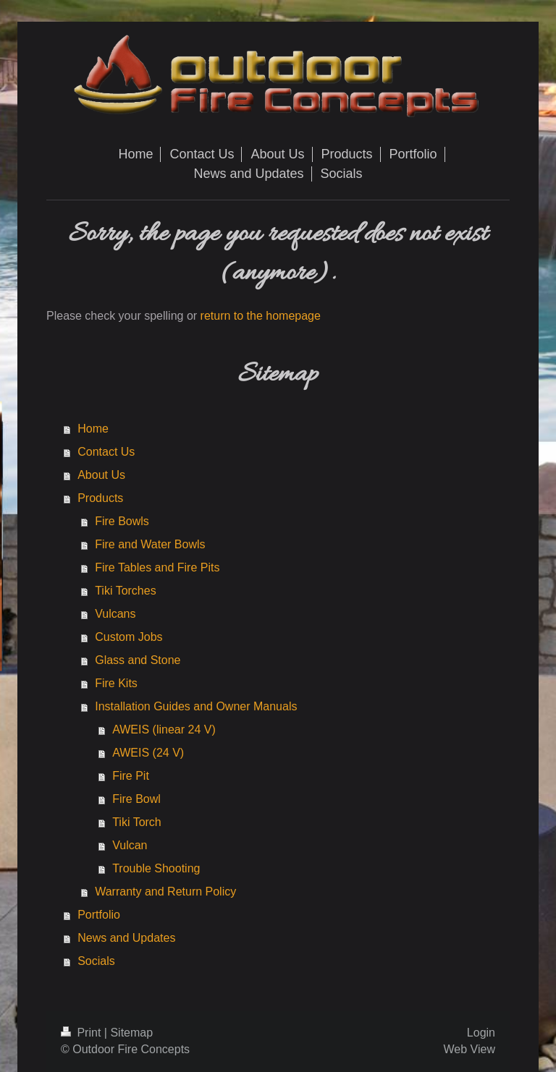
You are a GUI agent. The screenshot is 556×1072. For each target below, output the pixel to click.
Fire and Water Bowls (150, 544)
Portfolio (98, 915)
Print (82, 1032)
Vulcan (129, 845)
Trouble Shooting (156, 868)
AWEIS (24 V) (148, 752)
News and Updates (126, 938)
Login (481, 1032)
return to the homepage (261, 316)
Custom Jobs (128, 637)
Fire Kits (116, 683)
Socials (96, 961)
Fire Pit (130, 776)
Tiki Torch (136, 822)
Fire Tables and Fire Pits (157, 567)
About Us (101, 475)
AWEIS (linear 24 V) (164, 729)
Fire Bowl (136, 799)
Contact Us (106, 452)
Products (100, 498)
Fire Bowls (122, 521)
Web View (469, 1049)
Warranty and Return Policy (165, 891)
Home (93, 428)
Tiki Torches (125, 590)
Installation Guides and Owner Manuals (196, 706)
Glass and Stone (137, 660)
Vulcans (115, 614)
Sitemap (131, 1032)
